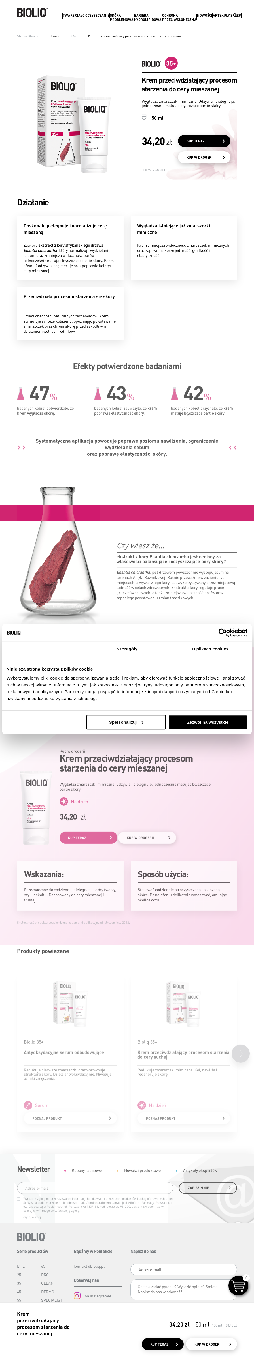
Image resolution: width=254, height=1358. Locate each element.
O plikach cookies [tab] (210, 648)
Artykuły (221, 15)
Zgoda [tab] (43, 648)
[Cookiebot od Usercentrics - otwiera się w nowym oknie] (222, 632)
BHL (21, 1266)
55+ (20, 1300)
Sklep (235, 15)
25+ (20, 1274)
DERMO (47, 1291)
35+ (74, 36)
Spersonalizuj (126, 722)
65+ (44, 1266)
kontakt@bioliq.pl (89, 1266)
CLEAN (47, 1283)
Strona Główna (28, 36)
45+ (20, 1291)
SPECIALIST (51, 1300)
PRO (45, 1274)
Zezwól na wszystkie (207, 722)
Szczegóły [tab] (127, 648)
